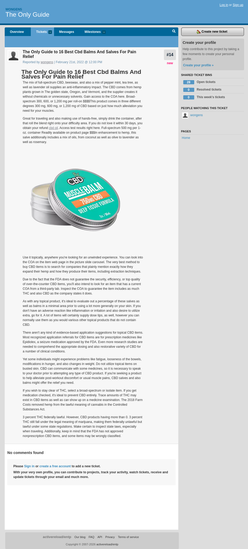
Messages (66, 32)
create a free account (55, 466)
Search (174, 31)
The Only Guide (27, 14)
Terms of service (128, 537)
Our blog (79, 537)
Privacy (110, 537)
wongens (47, 62)
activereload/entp (57, 537)
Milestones (92, 32)
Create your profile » (198, 65)
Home (186, 138)
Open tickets (199, 82)
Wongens (13, 9)
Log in (224, 5)
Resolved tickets (202, 90)
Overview (17, 32)
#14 (170, 54)
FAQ (91, 537)
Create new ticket (212, 32)
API (100, 537)
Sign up (238, 5)
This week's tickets (204, 97)
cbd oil (53, 128)
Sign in (29, 466)
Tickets (41, 32)
